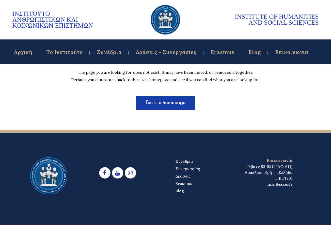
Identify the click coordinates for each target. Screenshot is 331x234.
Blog (179, 191)
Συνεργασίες (187, 168)
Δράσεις (183, 176)
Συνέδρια (184, 161)
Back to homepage (165, 102)
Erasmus (183, 183)
